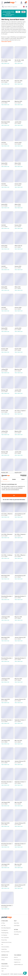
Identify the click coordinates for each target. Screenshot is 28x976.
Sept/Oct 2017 (18, 472)
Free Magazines (4, 930)
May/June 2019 (18, 369)
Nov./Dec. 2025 (5, 80)
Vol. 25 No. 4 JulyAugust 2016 (7, 555)
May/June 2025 (18, 101)
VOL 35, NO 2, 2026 (6, 60)
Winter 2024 (18, 163)
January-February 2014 (20, 699)
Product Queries (4, 957)
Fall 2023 (3, 183)
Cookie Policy (4, 949)
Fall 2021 (3, 266)
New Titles (3, 925)
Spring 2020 (4, 328)
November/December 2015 (7, 596)
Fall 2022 (3, 225)
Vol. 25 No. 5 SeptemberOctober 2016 (21, 534)
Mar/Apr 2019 (4, 390)
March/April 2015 (5, 637)
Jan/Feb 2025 (18, 122)
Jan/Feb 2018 (18, 451)
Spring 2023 (4, 204)
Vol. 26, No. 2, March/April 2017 (7, 513)
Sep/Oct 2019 (18, 348)
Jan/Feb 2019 (18, 390)
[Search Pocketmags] (3, 7)
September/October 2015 (21, 596)
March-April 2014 (5, 699)
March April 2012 (5, 823)
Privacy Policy (4, 939)
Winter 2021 (17, 287)
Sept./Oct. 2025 (18, 80)
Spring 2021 (4, 287)
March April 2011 (5, 885)
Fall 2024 (3, 142)
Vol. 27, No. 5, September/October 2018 (21, 410)
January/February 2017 (20, 513)
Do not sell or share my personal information (14, 499)
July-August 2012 (5, 802)
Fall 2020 (3, 307)
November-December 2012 (7, 781)
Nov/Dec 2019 (4, 348)
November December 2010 (7, 905)
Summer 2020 (18, 307)
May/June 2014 (18, 678)
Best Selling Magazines (5, 927)
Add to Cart (6, 63)
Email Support (17, 925)
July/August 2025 (5, 101)
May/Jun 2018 (18, 431)
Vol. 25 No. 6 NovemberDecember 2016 (7, 534)
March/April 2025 (5, 122)
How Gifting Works (17, 931)
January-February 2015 (20, 637)
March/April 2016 (5, 575)
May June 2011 (18, 864)
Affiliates (3, 959)
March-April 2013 (5, 761)
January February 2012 (20, 823)
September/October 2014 (21, 658)
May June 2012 (18, 802)
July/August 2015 (5, 616)
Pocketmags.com (17, 959)
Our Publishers (4, 935)
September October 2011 (20, 843)
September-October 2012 (21, 781)
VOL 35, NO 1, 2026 (19, 60)
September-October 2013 (21, 720)
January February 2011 (20, 885)
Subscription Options (6, 41)
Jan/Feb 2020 (18, 328)
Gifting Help (16, 934)
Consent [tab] (5, 479)
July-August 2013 (5, 740)
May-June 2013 (18, 740)
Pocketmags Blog (4, 932)
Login (2, 970)
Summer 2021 (18, 266)
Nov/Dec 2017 (4, 472)
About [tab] (23, 479)
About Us (16, 957)
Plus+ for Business (5, 937)
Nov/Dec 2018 (4, 410)
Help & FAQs (16, 923)
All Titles (3, 923)
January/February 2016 (20, 575)
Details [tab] (14, 479)
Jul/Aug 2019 (4, 369)
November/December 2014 (7, 658)
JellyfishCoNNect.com (18, 964)
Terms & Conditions (5, 946)
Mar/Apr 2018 (4, 451)
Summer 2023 (18, 183)
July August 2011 (5, 864)
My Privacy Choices (5, 951)
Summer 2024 (18, 142)
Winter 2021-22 (18, 245)
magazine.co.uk (17, 962)
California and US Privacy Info (6, 943)
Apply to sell (3, 968)
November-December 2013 (7, 720)
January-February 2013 (20, 761)
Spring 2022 (4, 245)
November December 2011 (7, 843)
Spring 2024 (4, 163)
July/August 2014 (5, 678)
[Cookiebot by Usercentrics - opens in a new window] (20, 475)
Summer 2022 (18, 225)
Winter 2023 (18, 204)
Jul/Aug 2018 (4, 431)
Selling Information (5, 966)
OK (14, 495)
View (2, 63)
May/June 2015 (18, 616)
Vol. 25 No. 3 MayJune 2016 (21, 555)
